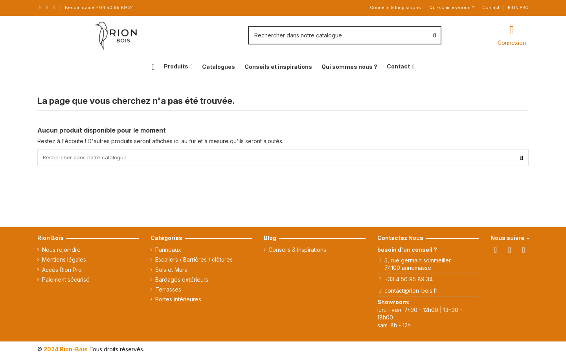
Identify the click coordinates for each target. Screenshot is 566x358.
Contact (491, 7)
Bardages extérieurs (181, 280)
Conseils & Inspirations (396, 7)
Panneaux (168, 250)
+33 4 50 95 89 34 (408, 280)
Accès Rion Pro (62, 271)
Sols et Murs (171, 271)
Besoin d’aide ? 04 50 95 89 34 (99, 7)
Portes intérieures (178, 300)
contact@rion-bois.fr (410, 291)
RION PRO (518, 7)
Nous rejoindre (61, 250)
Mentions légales (64, 260)
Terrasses (168, 290)
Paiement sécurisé (66, 280)
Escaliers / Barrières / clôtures (194, 260)
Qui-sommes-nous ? (452, 7)
